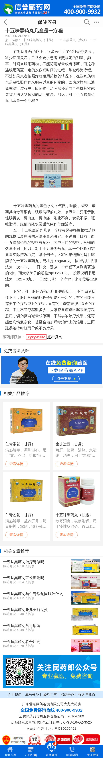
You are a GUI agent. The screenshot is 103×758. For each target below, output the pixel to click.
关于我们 (14, 695)
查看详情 (16, 464)
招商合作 (67, 695)
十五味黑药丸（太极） (73, 40)
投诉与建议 (86, 695)
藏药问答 (50, 695)
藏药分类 (32, 695)
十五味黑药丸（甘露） (39, 40)
